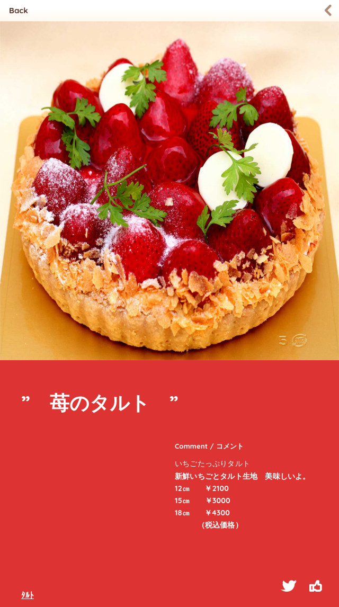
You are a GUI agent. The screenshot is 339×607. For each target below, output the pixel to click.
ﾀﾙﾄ (27, 595)
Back (18, 10)
